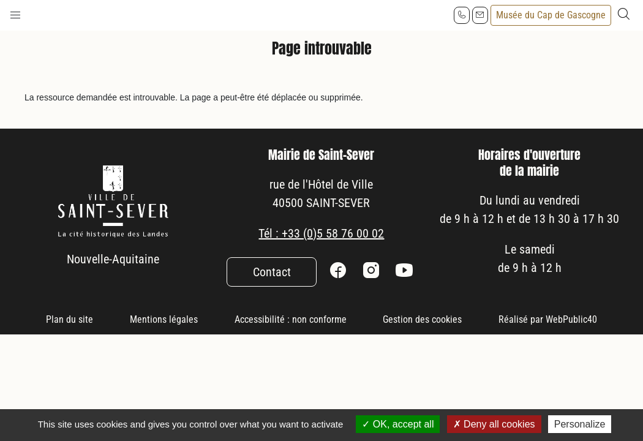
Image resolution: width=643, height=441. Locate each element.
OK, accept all (398, 424)
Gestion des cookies (422, 319)
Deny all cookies (494, 424)
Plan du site (69, 319)
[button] (15, 12)
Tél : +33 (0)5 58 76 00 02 (321, 233)
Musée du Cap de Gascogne (551, 15)
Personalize (580, 424)
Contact (272, 272)
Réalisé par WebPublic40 (547, 319)
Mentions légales (164, 319)
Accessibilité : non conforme (291, 319)
